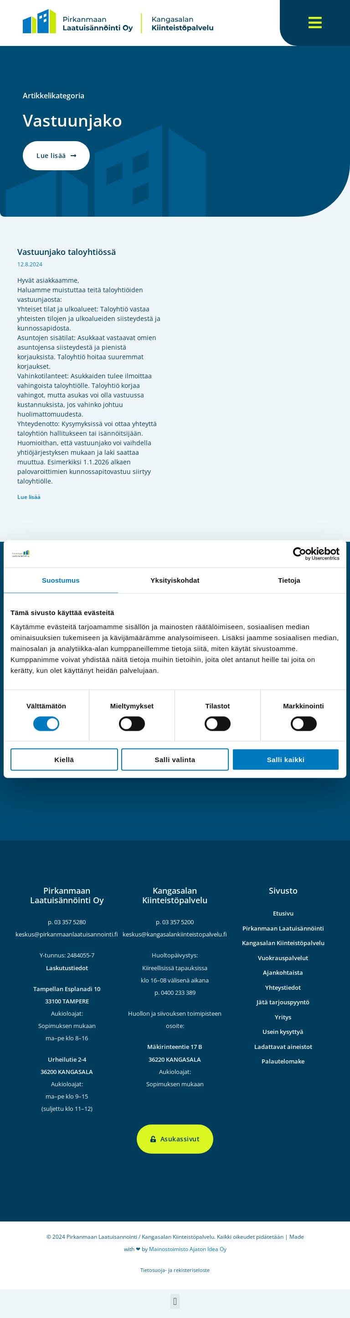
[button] (174, 1301)
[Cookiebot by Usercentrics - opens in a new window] (300, 553)
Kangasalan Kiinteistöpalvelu (283, 943)
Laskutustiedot (67, 967)
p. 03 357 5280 (67, 922)
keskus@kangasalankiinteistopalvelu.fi (175, 934)
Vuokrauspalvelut (283, 958)
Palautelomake (283, 1061)
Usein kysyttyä (283, 1032)
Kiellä (64, 759)
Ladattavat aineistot (283, 1047)
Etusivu (283, 913)
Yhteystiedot (283, 987)
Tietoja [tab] (289, 580)
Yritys (283, 1017)
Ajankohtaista (283, 972)
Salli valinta (174, 759)
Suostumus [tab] (61, 580)
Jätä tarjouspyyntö (283, 1002)
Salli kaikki (286, 759)
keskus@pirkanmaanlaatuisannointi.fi (66, 934)
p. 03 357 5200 (175, 922)
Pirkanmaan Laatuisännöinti (283, 928)
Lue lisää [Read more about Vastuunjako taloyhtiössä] (29, 497)
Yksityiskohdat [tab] (174, 580)
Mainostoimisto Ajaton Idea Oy (187, 1249)
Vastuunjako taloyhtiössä (66, 251)
